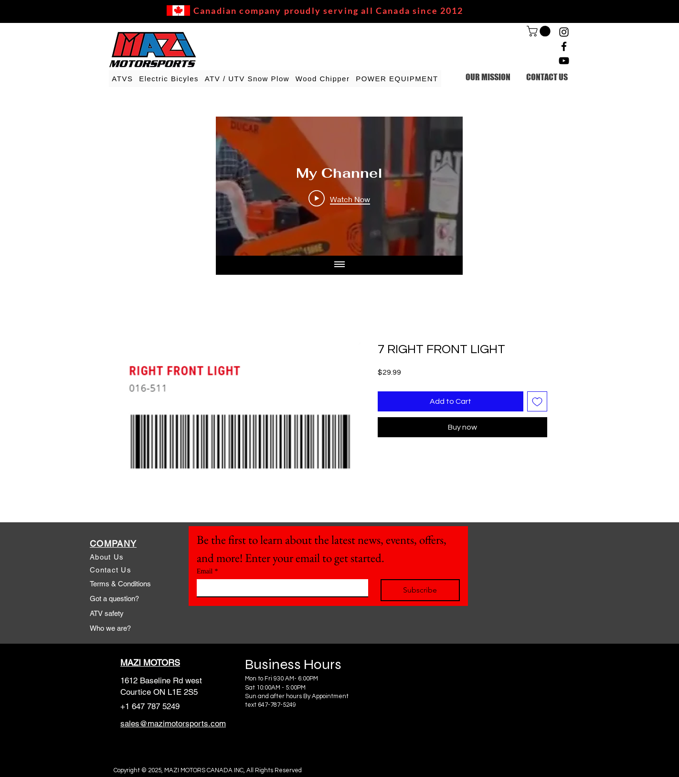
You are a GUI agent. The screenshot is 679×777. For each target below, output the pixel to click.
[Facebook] (564, 46)
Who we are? (110, 628)
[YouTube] (564, 60)
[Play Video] (339, 198)
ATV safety (107, 613)
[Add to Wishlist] (537, 401)
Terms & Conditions (120, 584)
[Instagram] (564, 32)
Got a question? (114, 598)
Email (207, 571)
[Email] (279, 587)
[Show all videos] (339, 265)
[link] (540, 31)
